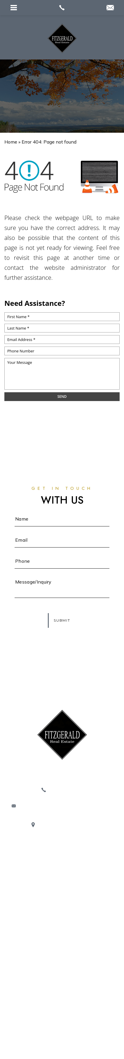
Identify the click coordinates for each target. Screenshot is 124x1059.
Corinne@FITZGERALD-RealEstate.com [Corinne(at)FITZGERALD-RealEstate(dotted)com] (65, 806)
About (62, 867)
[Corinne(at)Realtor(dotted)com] (110, 8)
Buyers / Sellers (62, 927)
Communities (62, 891)
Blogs (62, 903)
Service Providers (62, 915)
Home (62, 855)
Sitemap (96, 1020)
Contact (62, 939)
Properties (62, 879)
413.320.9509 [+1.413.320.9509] (66, 790)
